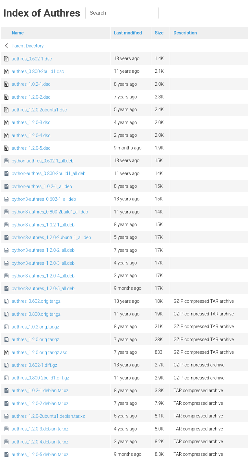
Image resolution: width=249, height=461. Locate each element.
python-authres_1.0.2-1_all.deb (42, 186)
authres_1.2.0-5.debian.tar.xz (40, 454)
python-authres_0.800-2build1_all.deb (49, 173)
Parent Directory (28, 45)
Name (18, 32)
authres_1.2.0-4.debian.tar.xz (40, 441)
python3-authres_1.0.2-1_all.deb (43, 224)
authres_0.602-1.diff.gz (34, 365)
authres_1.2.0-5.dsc (31, 148)
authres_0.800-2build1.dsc (38, 71)
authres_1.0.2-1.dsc (31, 84)
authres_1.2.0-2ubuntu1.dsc (39, 109)
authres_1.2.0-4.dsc (31, 135)
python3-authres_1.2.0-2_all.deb (43, 250)
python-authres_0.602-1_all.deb (43, 160)
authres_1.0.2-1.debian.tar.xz (40, 390)
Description (185, 32)
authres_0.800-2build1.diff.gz (40, 377)
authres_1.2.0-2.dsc (31, 97)
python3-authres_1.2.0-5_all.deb (43, 288)
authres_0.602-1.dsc (32, 58)
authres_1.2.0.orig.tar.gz (35, 339)
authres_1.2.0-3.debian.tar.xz (40, 428)
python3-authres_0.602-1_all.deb (44, 199)
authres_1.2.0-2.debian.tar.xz (40, 403)
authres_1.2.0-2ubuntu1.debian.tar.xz (48, 416)
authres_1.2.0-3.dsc (31, 122)
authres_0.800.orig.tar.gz (36, 314)
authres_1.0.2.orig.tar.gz (35, 326)
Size (159, 32)
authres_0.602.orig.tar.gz (36, 301)
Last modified (128, 32)
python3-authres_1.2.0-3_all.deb (43, 263)
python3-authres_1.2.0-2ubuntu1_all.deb (51, 237)
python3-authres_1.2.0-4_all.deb (43, 275)
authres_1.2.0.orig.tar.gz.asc (39, 352)
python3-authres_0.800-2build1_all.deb (50, 211)
